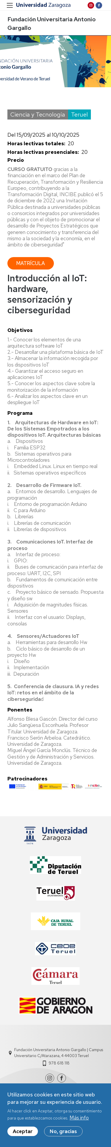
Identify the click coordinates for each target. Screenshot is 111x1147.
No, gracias (63, 1135)
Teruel (79, 114)
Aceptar (23, 1135)
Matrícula (30, 263)
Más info (79, 1121)
